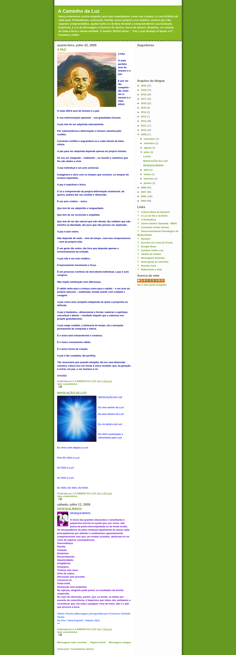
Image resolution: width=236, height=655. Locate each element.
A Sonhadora (148, 219)
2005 (144, 200)
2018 (144, 94)
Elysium (145, 238)
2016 (144, 103)
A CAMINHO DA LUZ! (153, 280)
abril (147, 169)
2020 (144, 85)
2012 (144, 121)
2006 (144, 196)
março (148, 174)
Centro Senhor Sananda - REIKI (159, 223)
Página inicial (97, 642)
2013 (144, 116)
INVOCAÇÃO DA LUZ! (72, 393)
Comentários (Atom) (82, 649)
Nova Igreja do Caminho (155, 261)
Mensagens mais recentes (72, 642)
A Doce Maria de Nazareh (155, 212)
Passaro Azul (148, 265)
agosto (148, 147)
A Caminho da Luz (79, 11)
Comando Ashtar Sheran (155, 227)
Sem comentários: (67, 384)
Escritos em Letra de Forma (157, 242)
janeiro (148, 183)
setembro (149, 143)
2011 (144, 125)
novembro (150, 138)
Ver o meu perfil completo (151, 284)
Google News (148, 246)
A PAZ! (61, 49)
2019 (144, 90)
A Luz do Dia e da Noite (154, 215)
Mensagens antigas (120, 642)
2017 (144, 98)
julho (147, 152)
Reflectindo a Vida (151, 269)
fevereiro (149, 178)
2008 (144, 187)
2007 (144, 192)
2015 (144, 107)
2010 (144, 130)
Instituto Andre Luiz (152, 250)
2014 (144, 112)
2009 (144, 134)
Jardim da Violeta (151, 254)
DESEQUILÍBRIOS (69, 509)
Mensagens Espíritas (153, 258)
